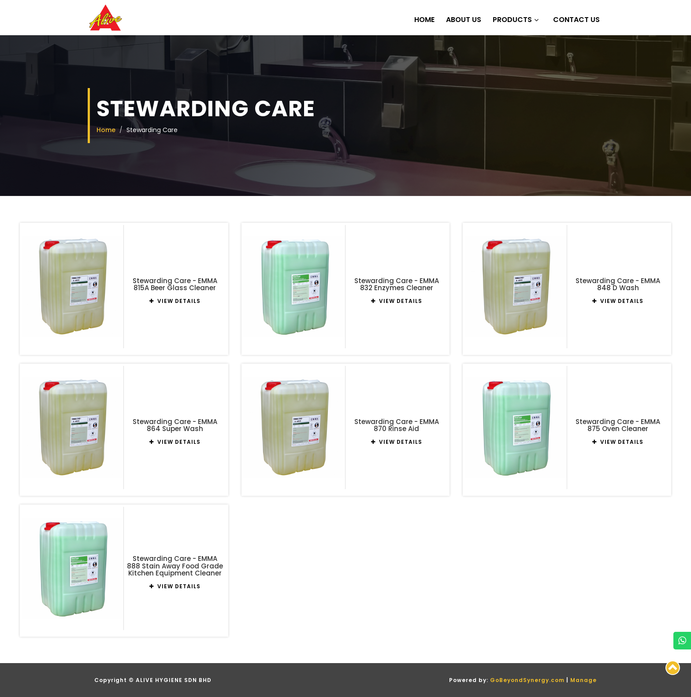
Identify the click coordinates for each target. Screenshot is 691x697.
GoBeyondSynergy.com (527, 680)
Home (424, 20)
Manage (583, 680)
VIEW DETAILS (175, 301)
